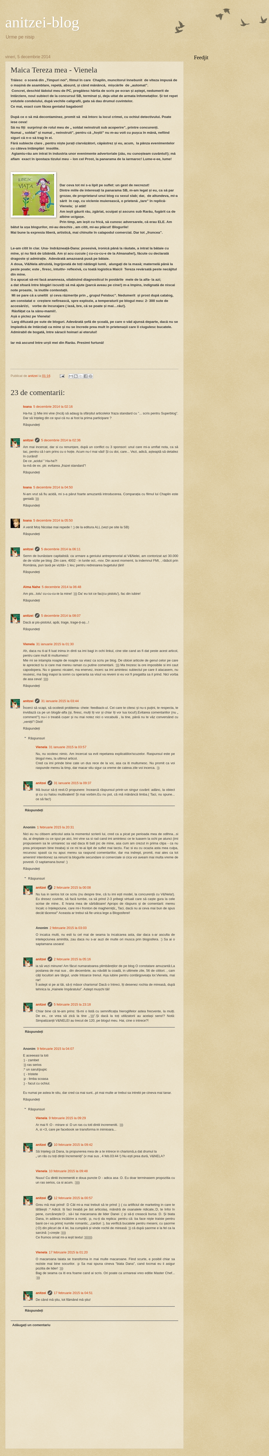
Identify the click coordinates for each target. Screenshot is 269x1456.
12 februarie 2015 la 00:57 (73, 1198)
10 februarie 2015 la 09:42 (73, 1145)
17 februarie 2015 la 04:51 (73, 1293)
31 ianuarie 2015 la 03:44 (60, 701)
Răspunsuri (36, 738)
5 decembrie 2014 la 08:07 (60, 616)
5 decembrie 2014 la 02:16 (53, 406)
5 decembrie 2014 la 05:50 (53, 520)
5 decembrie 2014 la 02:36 (60, 440)
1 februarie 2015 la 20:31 (55, 827)
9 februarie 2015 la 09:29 (67, 1118)
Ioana (27, 406)
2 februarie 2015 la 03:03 (68, 928)
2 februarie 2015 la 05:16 (72, 959)
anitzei (28, 440)
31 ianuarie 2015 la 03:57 (67, 747)
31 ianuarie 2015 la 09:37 (72, 783)
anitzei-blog (42, 22)
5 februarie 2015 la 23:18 (72, 1004)
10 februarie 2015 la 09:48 (68, 1171)
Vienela (29, 644)
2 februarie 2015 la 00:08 (72, 887)
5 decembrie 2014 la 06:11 (60, 549)
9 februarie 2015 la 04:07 (55, 1049)
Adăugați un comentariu (31, 1325)
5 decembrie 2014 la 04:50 (53, 487)
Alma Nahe (31, 587)
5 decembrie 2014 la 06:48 (61, 587)
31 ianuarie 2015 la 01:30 (55, 644)
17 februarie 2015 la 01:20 (68, 1252)
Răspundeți (31, 425)
